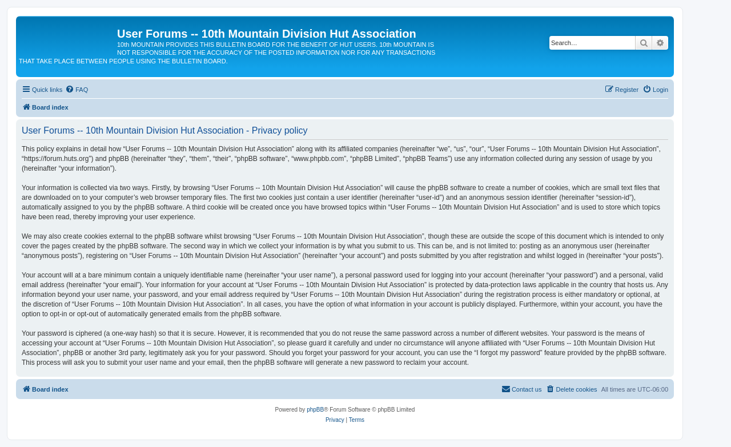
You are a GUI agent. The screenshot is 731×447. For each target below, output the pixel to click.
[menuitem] (76, 89)
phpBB (315, 409)
